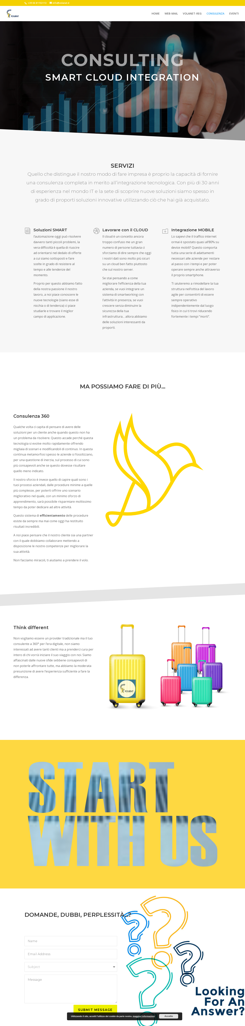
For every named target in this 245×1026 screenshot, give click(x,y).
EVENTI (234, 13)
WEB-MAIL (171, 13)
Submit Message (95, 1010)
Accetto (168, 1016)
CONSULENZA (215, 13)
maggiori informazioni (144, 1016)
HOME (156, 13)
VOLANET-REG (192, 13)
